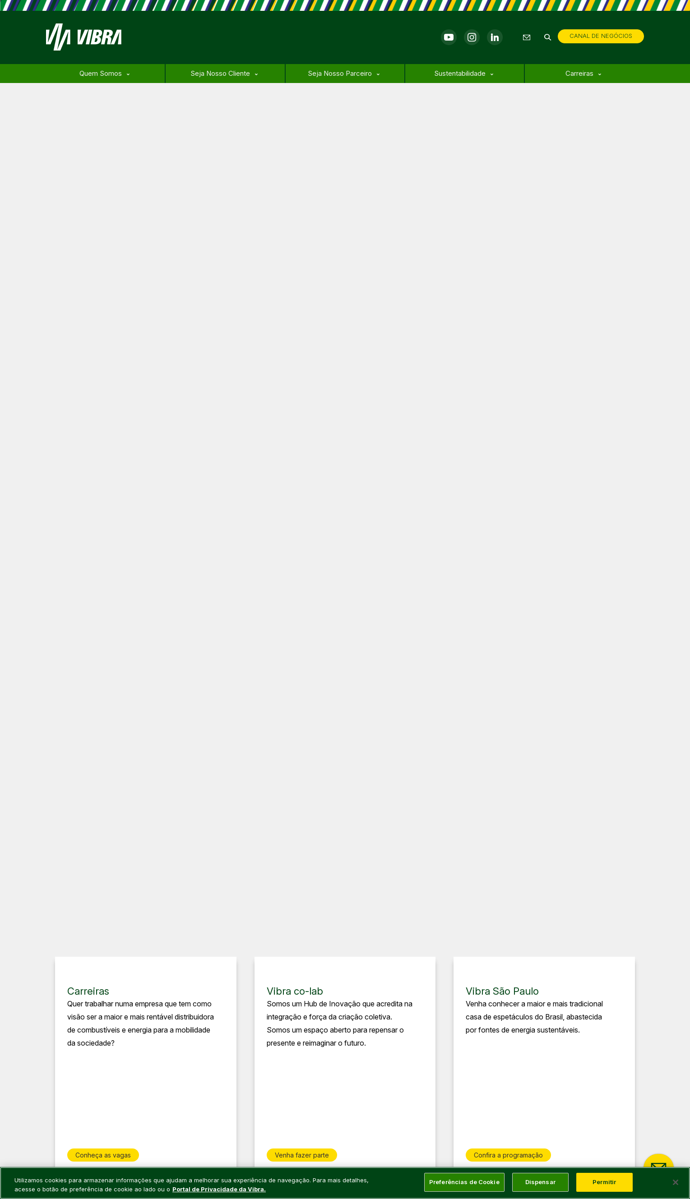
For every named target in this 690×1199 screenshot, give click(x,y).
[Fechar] (675, 1182)
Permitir (604, 1181)
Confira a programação (508, 1155)
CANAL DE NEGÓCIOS (601, 35)
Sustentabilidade (460, 73)
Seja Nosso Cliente (220, 73)
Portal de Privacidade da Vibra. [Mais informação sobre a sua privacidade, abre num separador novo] (219, 1189)
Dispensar (540, 1181)
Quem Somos (100, 73)
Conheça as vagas (103, 1155)
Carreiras (579, 73)
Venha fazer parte (302, 1155)
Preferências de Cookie (464, 1181)
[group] (145, 1065)
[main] (345, 1183)
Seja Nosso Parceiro (340, 73)
